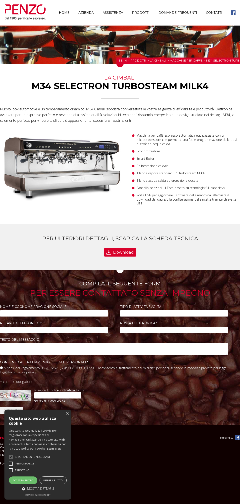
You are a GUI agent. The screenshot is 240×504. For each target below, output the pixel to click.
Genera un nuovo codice (49, 400)
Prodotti (141, 13)
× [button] (67, 413)
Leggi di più (54, 448)
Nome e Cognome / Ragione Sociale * (34, 307)
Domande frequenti (177, 13)
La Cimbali (158, 60)
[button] (38, 488)
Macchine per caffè (186, 60)
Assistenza (113, 13)
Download (123, 252)
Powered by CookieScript (37, 495)
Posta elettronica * (138, 323)
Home (64, 13)
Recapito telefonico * (21, 323)
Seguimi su (226, 438)
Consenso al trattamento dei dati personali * (44, 362)
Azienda (86, 13)
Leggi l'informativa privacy (18, 372)
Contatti (214, 13)
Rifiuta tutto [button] (53, 480)
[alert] (37, 455)
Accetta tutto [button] (23, 480)
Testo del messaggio (19, 340)
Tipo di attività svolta (140, 307)
